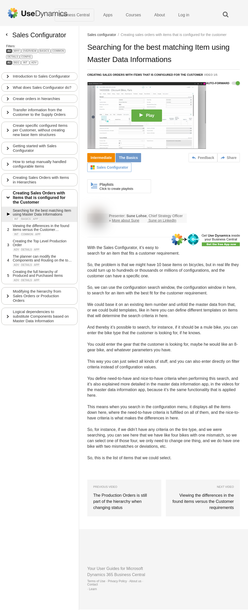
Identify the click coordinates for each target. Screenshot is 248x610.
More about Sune (125, 221)
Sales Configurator (120, 248)
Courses (133, 15)
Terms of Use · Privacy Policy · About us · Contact (115, 583)
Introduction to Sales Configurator (41, 78)
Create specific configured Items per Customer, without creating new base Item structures (40, 137)
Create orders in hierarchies (36, 105)
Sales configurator (101, 35)
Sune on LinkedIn (162, 221)
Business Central (74, 15)
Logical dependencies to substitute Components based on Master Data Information (41, 323)
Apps (108, 15)
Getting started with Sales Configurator (35, 155)
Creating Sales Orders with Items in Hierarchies (41, 186)
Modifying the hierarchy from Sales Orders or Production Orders (37, 303)
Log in (183, 15)
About (159, 15)
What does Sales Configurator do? (38, 92)
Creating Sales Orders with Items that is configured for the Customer (39, 205)
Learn (93, 589)
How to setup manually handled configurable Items (39, 171)
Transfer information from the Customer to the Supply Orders (39, 119)
